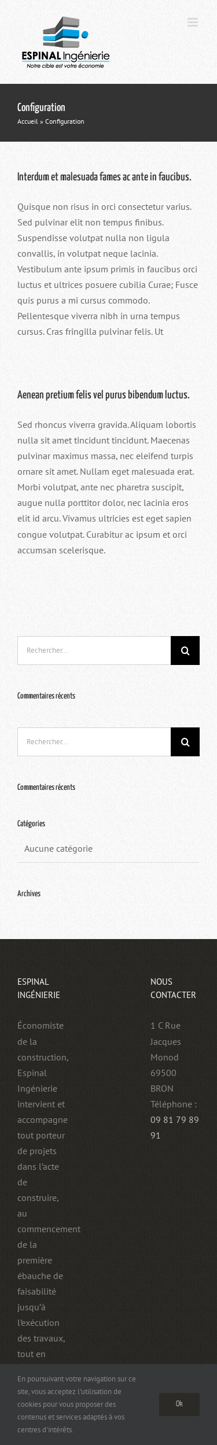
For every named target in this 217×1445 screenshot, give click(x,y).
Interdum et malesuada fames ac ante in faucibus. (104, 177)
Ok (179, 1404)
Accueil (27, 121)
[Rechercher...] (94, 650)
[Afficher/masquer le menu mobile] (193, 22)
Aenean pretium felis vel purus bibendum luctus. (103, 395)
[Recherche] (185, 650)
